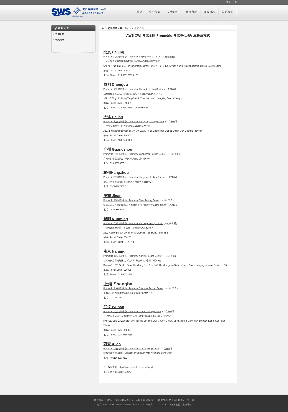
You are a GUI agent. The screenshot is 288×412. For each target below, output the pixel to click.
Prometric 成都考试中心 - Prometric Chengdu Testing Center (133, 89)
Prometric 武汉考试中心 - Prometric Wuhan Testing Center (132, 311)
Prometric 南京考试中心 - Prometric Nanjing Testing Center (132, 256)
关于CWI (172, 11)
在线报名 (209, 11)
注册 (234, 2)
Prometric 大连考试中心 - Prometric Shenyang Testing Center (133, 121)
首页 (139, 11)
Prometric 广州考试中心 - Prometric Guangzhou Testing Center (134, 154)
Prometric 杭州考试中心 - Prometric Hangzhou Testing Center (133, 177)
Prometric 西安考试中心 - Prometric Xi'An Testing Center (131, 348)
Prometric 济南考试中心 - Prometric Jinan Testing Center (131, 200)
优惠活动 (59, 40)
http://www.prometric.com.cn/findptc (136, 367)
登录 (228, 2)
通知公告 (59, 34)
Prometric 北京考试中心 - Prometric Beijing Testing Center (132, 56)
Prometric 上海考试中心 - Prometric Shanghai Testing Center (133, 288)
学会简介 (154, 11)
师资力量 (191, 11)
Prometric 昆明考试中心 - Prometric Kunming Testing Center (133, 223)
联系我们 (227, 11)
